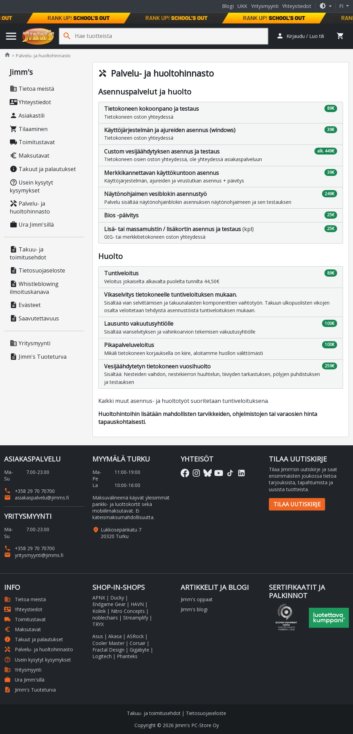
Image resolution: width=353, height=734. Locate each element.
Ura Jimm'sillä (32, 224)
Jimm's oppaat (197, 599)
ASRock (135, 636)
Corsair (137, 643)
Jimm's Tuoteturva (38, 356)
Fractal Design (108, 649)
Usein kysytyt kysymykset (31, 186)
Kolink (99, 611)
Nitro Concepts (128, 611)
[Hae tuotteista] (171, 36)
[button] (325, 6)
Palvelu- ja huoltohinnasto (30, 207)
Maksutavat (29, 155)
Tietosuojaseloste (37, 270)
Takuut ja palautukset (43, 169)
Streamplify (135, 617)
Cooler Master (108, 643)
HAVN (137, 604)
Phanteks (127, 656)
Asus (97, 636)
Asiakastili (27, 115)
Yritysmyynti (265, 6)
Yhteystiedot (296, 6)
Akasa (115, 636)
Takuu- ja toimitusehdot (28, 253)
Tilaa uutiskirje (297, 504)
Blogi (228, 6)
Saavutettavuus (34, 318)
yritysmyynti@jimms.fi (33, 555)
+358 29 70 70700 (29, 491)
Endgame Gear (108, 604)
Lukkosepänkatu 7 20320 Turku (121, 532)
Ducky (117, 597)
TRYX (98, 624)
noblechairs (105, 617)
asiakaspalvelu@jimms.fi (36, 497)
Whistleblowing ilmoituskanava (34, 288)
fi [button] (342, 6)
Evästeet (25, 305)
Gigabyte (139, 649)
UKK (242, 6)
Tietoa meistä (32, 88)
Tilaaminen (29, 129)
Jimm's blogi (194, 609)
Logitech (102, 656)
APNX (98, 597)
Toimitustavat (32, 142)
